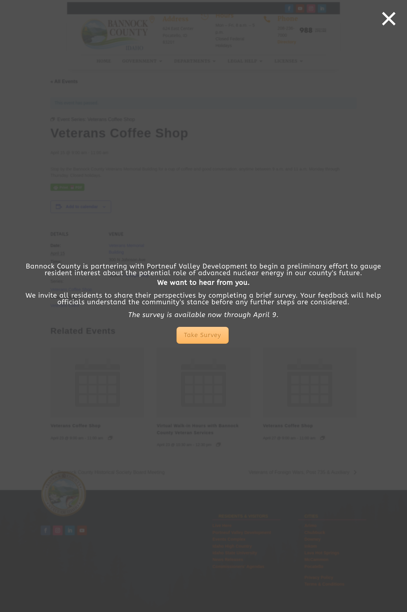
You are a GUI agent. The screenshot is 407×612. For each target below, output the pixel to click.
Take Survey (202, 335)
